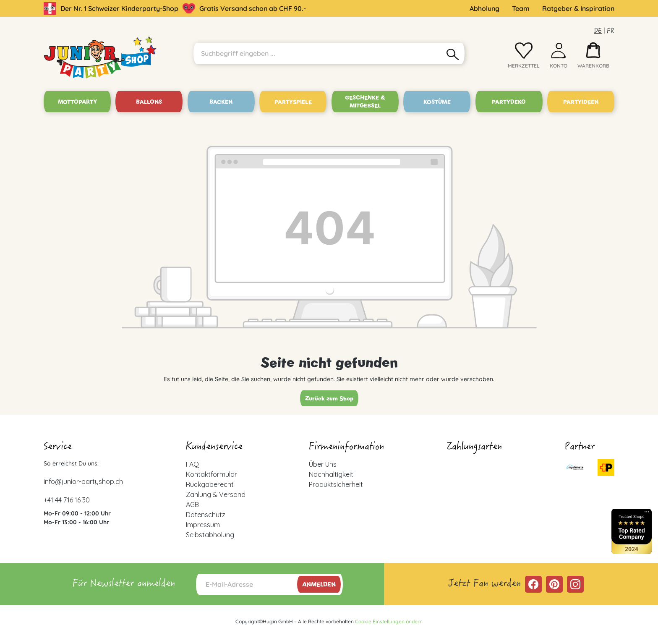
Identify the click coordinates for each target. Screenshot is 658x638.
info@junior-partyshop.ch (83, 481)
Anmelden (319, 584)
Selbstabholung (210, 535)
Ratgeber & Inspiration (578, 8)
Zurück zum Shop (329, 398)
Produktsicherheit (336, 484)
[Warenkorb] (593, 57)
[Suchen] (453, 53)
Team (521, 8)
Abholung (484, 8)
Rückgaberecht (210, 484)
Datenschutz (205, 514)
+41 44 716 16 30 (67, 500)
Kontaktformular (211, 474)
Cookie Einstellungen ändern (389, 621)
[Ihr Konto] (558, 57)
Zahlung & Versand (215, 494)
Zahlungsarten (474, 447)
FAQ (192, 464)
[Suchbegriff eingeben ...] (317, 53)
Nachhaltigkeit (331, 474)
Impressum (203, 524)
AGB (192, 504)
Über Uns (323, 464)
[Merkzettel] (524, 57)
